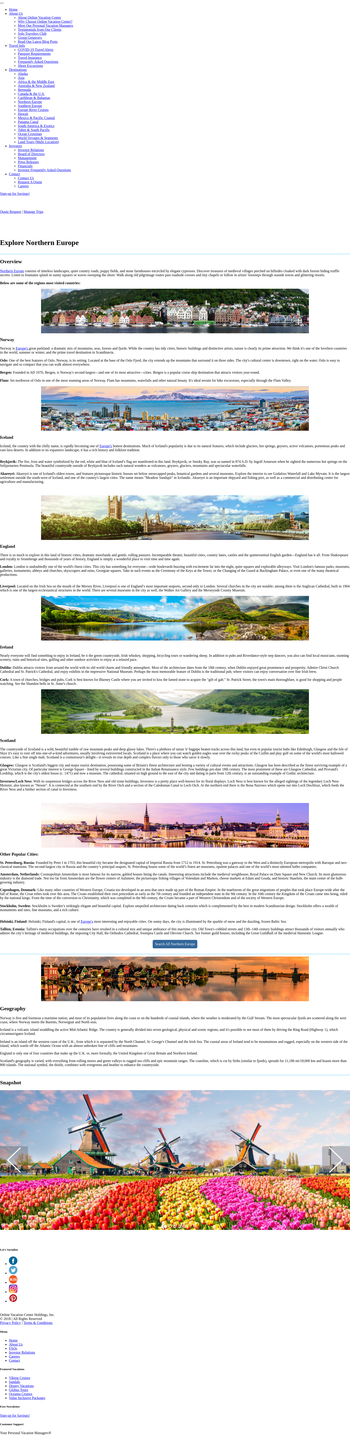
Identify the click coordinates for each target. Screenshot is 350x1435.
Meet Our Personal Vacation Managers (45, 25)
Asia (21, 78)
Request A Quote (30, 182)
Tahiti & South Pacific (34, 130)
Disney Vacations (21, 1386)
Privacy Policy (10, 1323)
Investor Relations (31, 150)
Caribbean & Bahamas (34, 98)
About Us (16, 13)
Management (27, 158)
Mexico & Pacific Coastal (36, 118)
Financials (25, 166)
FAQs (13, 1348)
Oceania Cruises (20, 1394)
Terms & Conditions (37, 1323)
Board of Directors (31, 154)
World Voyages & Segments (38, 138)
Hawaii (23, 114)
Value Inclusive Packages (27, 1398)
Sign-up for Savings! (15, 194)
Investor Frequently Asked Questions (44, 170)
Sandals (14, 1382)
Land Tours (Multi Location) (38, 142)
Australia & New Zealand (36, 86)
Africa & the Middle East (36, 82)
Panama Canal (28, 122)
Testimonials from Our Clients (39, 29)
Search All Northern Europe (175, 944)
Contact (14, 174)
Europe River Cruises (33, 110)
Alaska (23, 74)
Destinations (18, 70)
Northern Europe (30, 102)
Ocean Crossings (30, 134)
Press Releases (28, 162)
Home (13, 9)
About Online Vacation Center (39, 17)
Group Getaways (30, 37)
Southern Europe (30, 106)
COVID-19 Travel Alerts (35, 49)
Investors (15, 146)
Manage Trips (33, 212)
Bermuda (24, 90)
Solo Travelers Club (32, 33)
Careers (23, 186)
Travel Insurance (30, 58)
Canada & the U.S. (31, 94)
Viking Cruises (19, 1378)
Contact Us (26, 178)
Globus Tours (18, 1390)
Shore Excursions (30, 66)
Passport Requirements (34, 54)
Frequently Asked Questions (38, 62)
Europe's (22, 348)
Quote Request (10, 212)
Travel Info (17, 45)
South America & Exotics (36, 126)
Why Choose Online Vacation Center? (45, 21)
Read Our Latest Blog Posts (38, 41)
